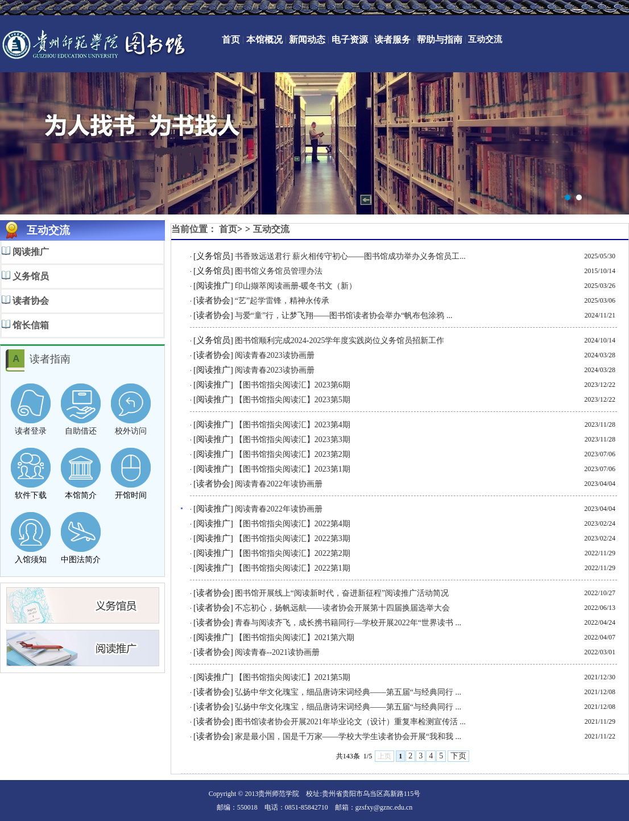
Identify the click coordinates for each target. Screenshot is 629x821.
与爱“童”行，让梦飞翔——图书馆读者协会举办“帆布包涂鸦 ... (344, 315)
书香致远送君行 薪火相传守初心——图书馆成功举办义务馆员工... (350, 256)
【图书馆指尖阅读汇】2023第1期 (292, 469)
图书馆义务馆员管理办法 (278, 271)
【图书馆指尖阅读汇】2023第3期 (292, 439)
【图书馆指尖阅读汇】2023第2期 (292, 454)
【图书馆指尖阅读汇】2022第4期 (292, 523)
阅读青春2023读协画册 (274, 355)
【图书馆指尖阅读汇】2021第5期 (292, 677)
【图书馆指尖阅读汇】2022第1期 (292, 568)
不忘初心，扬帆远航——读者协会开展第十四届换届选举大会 (342, 608)
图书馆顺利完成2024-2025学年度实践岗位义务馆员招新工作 (340, 340)
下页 (458, 756)
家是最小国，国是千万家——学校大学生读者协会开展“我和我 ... (348, 736)
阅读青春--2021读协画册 (277, 652)
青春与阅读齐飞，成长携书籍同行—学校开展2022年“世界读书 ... (348, 622)
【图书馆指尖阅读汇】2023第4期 (292, 424)
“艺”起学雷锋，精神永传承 (282, 300)
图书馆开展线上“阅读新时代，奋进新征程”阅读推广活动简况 (342, 593)
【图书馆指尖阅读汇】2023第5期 (292, 399)
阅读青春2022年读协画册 (278, 484)
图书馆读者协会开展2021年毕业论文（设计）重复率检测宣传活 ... (350, 721)
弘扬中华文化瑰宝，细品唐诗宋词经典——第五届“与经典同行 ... (348, 692)
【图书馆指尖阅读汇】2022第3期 (292, 538)
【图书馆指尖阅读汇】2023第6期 (292, 385)
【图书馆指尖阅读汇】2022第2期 (292, 553)
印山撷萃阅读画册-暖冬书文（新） (296, 286)
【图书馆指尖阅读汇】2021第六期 (294, 637)
